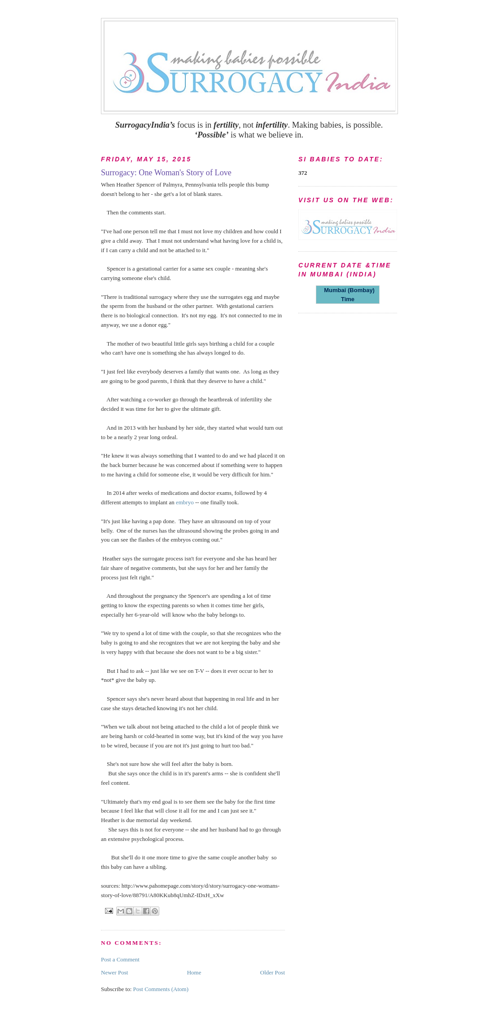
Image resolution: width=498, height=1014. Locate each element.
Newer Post (114, 972)
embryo (185, 502)
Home (194, 972)
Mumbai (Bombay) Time (348, 294)
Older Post (272, 972)
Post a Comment (120, 959)
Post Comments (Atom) (161, 989)
